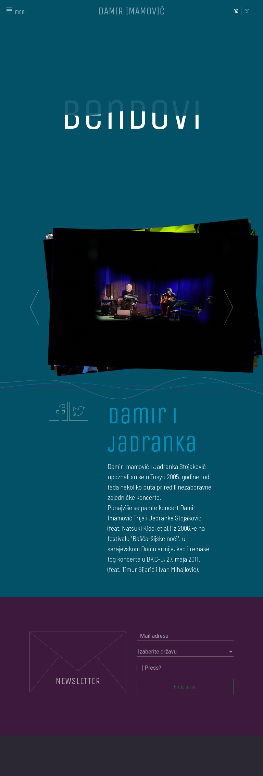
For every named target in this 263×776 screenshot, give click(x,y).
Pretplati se (185, 686)
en (247, 11)
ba (235, 11)
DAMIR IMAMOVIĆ (131, 11)
